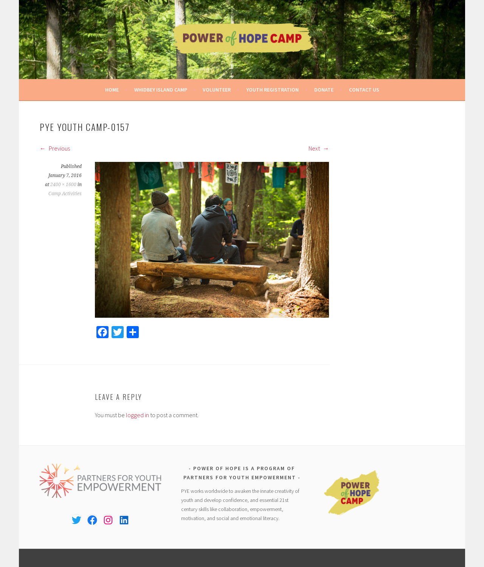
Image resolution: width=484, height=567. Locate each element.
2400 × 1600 (63, 184)
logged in (137, 415)
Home (112, 89)
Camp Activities (65, 193)
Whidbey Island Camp (160, 89)
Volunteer (217, 89)
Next (319, 148)
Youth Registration (272, 89)
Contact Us (364, 89)
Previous (55, 148)
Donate (324, 89)
